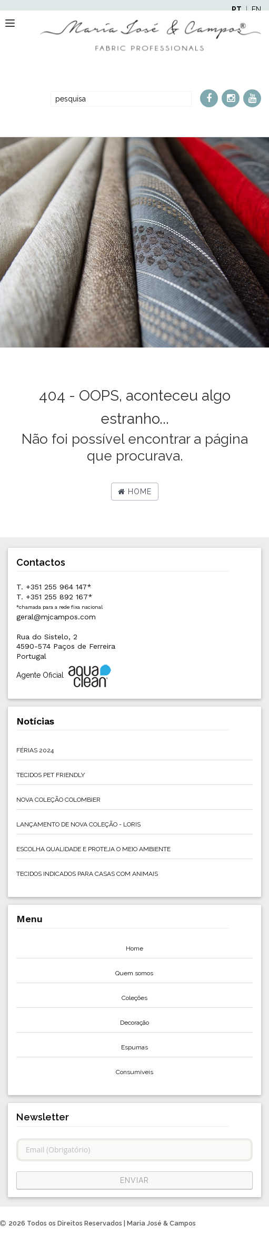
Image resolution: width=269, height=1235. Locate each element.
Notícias (35, 721)
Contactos (40, 562)
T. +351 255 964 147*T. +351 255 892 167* (59, 596)
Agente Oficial (64, 676)
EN (256, 9)
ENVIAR (134, 1180)
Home (135, 491)
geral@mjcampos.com (56, 617)
